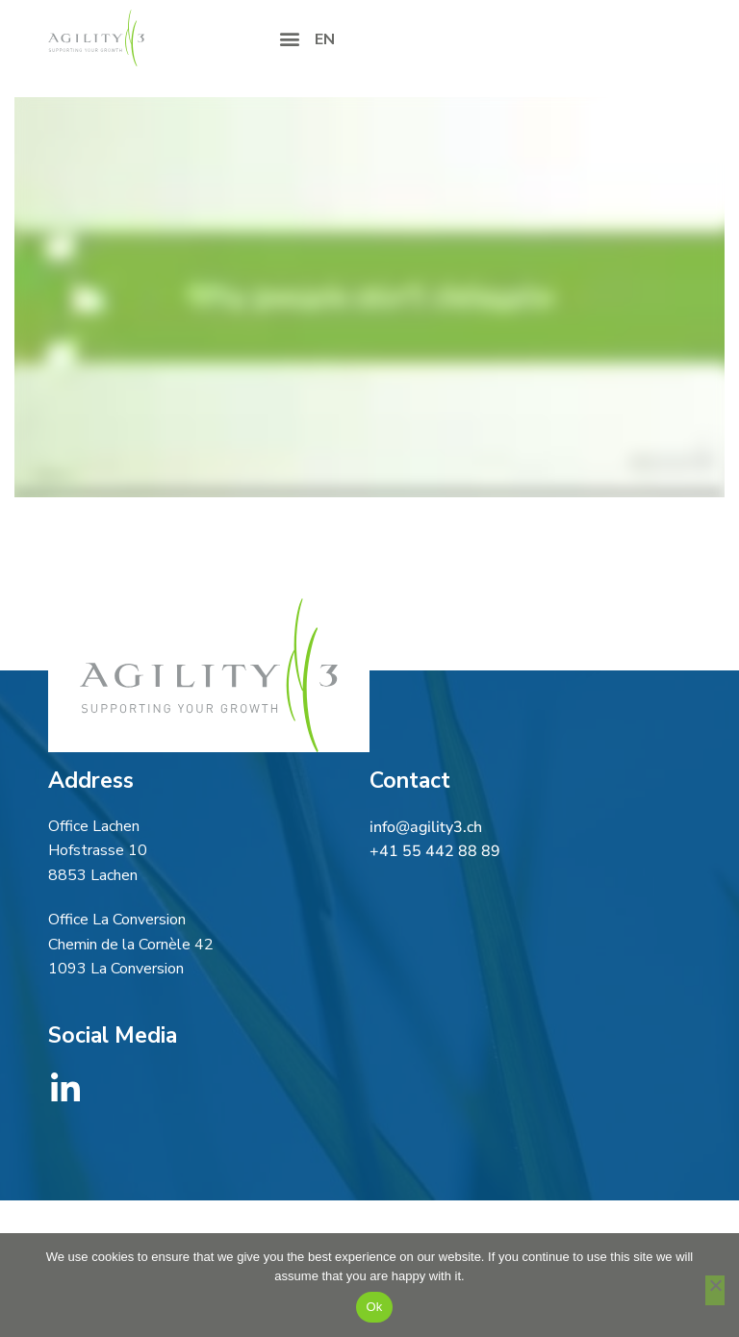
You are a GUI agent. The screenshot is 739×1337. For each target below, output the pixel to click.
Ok (374, 1306)
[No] (715, 1290)
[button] (289, 38)
